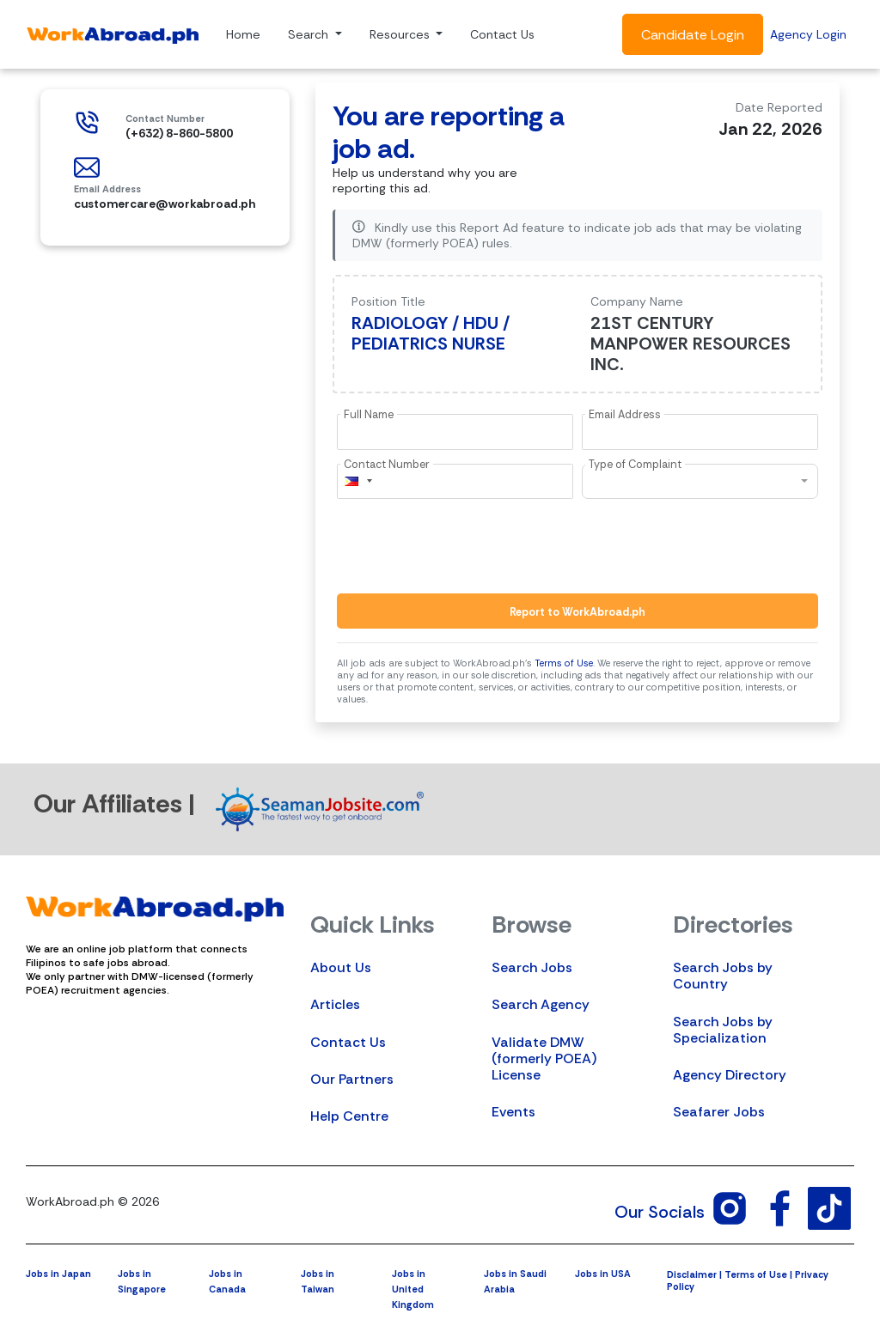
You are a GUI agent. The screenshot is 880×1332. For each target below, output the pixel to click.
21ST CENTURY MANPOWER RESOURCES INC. (690, 343)
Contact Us (502, 34)
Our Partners (352, 1079)
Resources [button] (401, 34)
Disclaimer (692, 1274)
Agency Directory (729, 1075)
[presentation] (467, 546)
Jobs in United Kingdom (413, 1289)
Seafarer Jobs (719, 1112)
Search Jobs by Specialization (723, 1030)
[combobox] (357, 481)
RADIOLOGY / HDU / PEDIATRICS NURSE (430, 333)
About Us (340, 967)
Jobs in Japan (58, 1274)
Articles (335, 1004)
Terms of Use (564, 663)
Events (513, 1112)
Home (243, 34)
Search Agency (541, 1004)
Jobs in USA (603, 1274)
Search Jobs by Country (723, 975)
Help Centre (349, 1116)
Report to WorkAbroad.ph (577, 612)
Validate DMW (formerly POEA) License (544, 1058)
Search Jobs (532, 967)
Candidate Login (692, 35)
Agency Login (808, 34)
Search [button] (310, 34)
